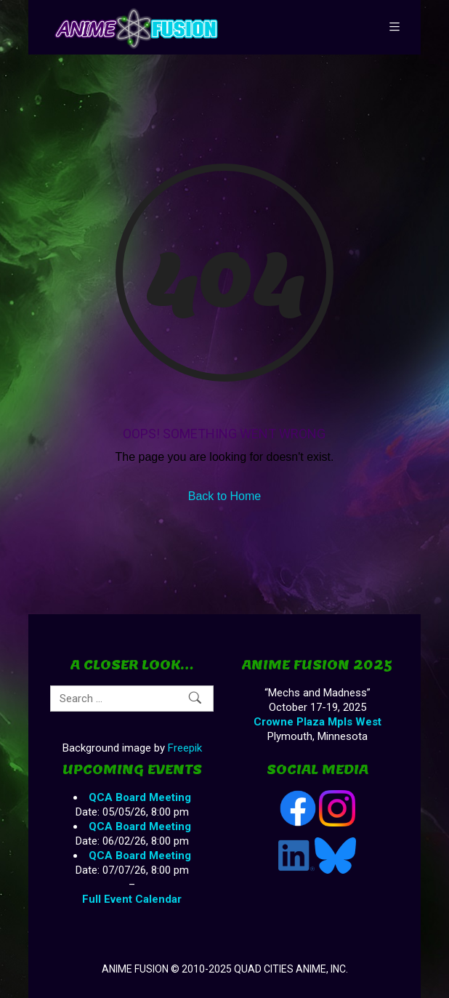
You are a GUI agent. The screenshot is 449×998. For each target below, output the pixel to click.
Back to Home (224, 496)
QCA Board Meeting (140, 797)
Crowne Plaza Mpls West (317, 721)
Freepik (185, 747)
